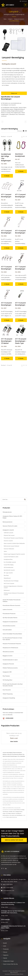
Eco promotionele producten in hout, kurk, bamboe (12, 638)
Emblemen (13, 813)
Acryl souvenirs (7, 689)
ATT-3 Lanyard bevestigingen (6, 232)
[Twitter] (3, 868)
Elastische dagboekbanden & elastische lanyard (13, 587)
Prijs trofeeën (6, 676)
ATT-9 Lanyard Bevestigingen (20, 304)
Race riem (6, 575)
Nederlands (24, 1)
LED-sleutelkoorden (8, 567)
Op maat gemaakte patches (10, 617)
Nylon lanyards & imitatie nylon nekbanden (14, 543)
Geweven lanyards (8, 540)
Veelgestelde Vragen (8, 961)
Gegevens (5, 955)
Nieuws (5, 952)
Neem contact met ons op (11, 817)
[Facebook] (1, 868)
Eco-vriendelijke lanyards (10, 562)
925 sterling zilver (7, 680)
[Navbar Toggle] (25, 4)
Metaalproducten (7, 512)
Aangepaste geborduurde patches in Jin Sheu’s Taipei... (13, 927)
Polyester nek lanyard (9, 535)
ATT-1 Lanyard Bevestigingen (6, 196)
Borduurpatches (6, 815)
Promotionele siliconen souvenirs (11, 605)
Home (5, 19)
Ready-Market (20, 974)
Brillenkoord (7, 590)
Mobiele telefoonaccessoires (10, 668)
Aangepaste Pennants (8, 663)
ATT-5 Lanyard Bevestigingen (6, 268)
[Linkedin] (5, 868)
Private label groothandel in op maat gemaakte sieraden (13, 684)
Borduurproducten (7, 522)
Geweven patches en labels (10, 526)
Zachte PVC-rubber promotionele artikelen (11, 600)
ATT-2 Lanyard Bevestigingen (20, 196)
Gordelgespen (18, 813)
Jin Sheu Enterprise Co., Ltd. (17, 971)
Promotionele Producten (9, 613)
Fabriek (5, 958)
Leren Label (11, 815)
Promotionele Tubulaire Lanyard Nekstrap (13, 538)
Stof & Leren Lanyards (9, 583)
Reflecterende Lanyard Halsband (11, 546)
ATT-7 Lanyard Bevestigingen (20, 268)
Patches (18, 809)
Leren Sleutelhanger (18, 815)
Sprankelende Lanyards (9, 570)
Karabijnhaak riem (8, 559)
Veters (5, 551)
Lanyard (15, 809)
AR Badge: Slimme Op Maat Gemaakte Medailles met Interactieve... (12, 912)
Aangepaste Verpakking (9, 698)
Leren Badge (8, 813)
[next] (25, 121)
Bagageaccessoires (7, 655)
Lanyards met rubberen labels (11, 556)
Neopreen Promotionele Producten (12, 643)
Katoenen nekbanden (9, 548)
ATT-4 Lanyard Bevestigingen (20, 232)
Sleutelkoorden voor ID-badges (11, 580)
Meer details (14, 741)
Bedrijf (5, 943)
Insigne (4, 813)
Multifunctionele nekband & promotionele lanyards (14, 593)
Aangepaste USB (7, 672)
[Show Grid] (24, 131)
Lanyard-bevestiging (14, 20)
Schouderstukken (7, 629)
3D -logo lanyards (8, 572)
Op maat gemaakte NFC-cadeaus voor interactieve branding (13, 903)
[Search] (12, 499)
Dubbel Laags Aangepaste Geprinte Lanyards (14, 554)
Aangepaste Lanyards (19, 19)
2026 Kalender (5, 919)
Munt (14, 811)
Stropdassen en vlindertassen (10, 647)
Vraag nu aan (14, 93)
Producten (6, 949)
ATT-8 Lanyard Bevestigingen (6, 304)
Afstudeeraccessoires (8, 651)
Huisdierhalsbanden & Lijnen (10, 659)
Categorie (10, 19)
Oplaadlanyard (7, 578)
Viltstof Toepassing (8, 694)
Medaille (10, 811)
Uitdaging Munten (18, 811)
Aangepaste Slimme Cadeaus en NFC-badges (12, 516)
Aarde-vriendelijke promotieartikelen (12, 633)
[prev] (2, 121)
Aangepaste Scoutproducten (10, 621)
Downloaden (8, 718)
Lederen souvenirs (7, 609)
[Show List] (26, 131)
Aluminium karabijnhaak (20, 155)
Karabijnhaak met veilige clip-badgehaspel (6, 157)
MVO (4, 946)
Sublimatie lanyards (8, 532)
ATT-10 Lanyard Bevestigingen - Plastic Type (21, 341)
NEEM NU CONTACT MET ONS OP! (14, 840)
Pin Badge (22, 809)
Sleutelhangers (5, 811)
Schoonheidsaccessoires (9, 625)
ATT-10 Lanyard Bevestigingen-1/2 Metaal (6, 341)
